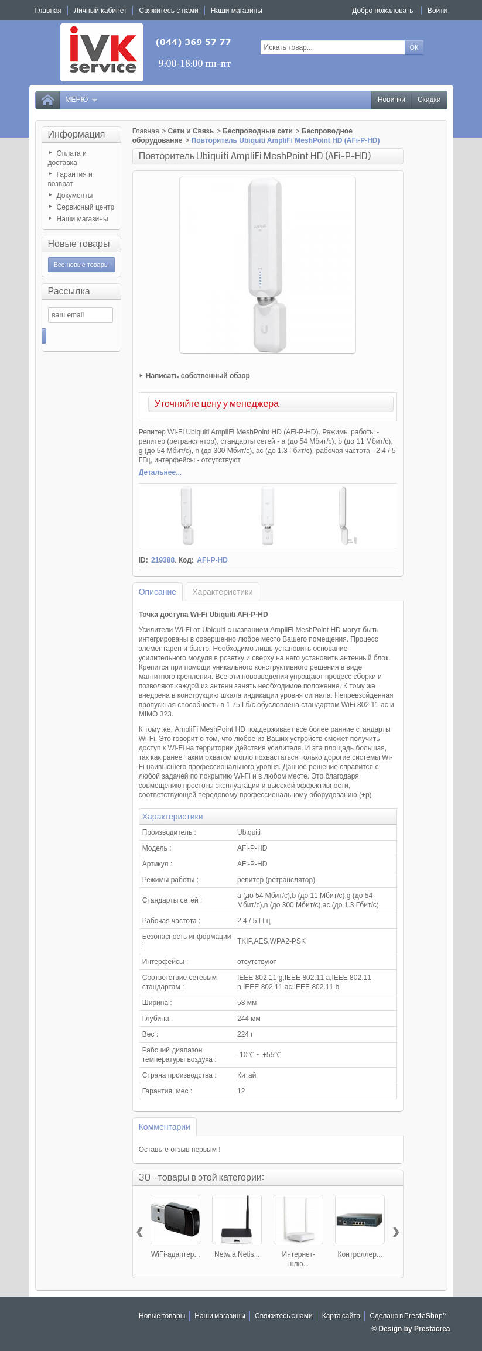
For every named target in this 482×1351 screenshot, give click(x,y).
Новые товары (79, 244)
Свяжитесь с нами (284, 1316)
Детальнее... (160, 472)
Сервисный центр (86, 207)
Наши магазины (82, 219)
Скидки (429, 100)
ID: (143, 560)
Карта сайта (341, 1316)
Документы (75, 195)
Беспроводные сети (258, 131)
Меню (82, 100)
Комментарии (164, 1127)
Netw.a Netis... (236, 1254)
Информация (76, 134)
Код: (186, 560)
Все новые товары (81, 264)
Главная (145, 131)
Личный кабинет (100, 10)
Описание (157, 592)
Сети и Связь (190, 131)
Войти (437, 10)
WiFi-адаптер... (175, 1254)
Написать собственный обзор (198, 376)
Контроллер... (360, 1254)
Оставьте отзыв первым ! (180, 1150)
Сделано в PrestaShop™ (408, 1316)
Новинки (391, 100)
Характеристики (222, 592)
